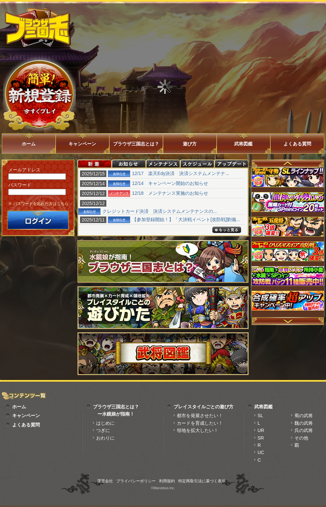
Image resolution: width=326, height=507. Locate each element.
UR (261, 430)
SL (260, 415)
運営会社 (105, 481)
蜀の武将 (303, 415)
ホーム (29, 143)
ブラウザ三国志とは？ (136, 143)
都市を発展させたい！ (200, 415)
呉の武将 (303, 430)
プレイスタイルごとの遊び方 (203, 406)
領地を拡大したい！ (197, 430)
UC (261, 452)
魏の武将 (303, 423)
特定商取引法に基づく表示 (202, 481)
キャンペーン (82, 143)
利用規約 (167, 481)
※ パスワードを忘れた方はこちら (38, 203)
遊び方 (190, 143)
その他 (301, 438)
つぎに (103, 430)
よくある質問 (297, 143)
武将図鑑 (243, 143)
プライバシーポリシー (136, 481)
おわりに (105, 438)
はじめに (105, 423)
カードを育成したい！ (200, 423)
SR (261, 438)
